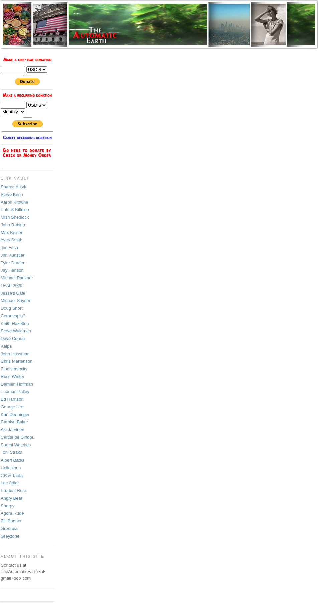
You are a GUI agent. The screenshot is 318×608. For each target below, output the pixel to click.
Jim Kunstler (13, 255)
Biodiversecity (14, 368)
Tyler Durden (13, 262)
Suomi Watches (16, 444)
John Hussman (15, 353)
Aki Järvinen (12, 429)
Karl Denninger (15, 414)
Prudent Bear (13, 490)
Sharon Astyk (13, 186)
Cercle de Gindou (17, 437)
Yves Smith (11, 239)
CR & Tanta (12, 475)
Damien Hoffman (17, 384)
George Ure (12, 406)
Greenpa (9, 528)
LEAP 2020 (12, 285)
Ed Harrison (12, 399)
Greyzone (10, 536)
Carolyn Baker (14, 421)
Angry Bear (11, 498)
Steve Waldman (16, 330)
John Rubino (13, 224)
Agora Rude (12, 513)
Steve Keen (12, 194)
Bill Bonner (11, 520)
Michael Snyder (16, 300)
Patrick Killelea (15, 209)
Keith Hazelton (15, 323)
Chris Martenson (16, 361)
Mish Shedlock (15, 217)
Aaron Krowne (14, 202)
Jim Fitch (9, 247)
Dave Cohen (13, 338)
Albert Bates (12, 460)
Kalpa (6, 346)
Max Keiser (11, 232)
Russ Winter (12, 376)
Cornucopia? (13, 315)
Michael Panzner (17, 277)
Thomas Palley (15, 391)
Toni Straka (11, 452)
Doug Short (12, 308)
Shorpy (7, 505)
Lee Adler (10, 482)
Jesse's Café (13, 293)
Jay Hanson (12, 270)
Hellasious (11, 467)
